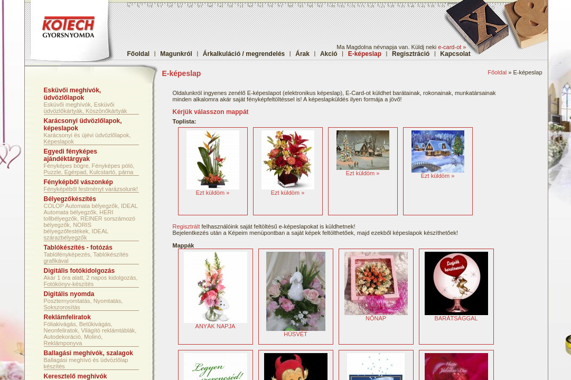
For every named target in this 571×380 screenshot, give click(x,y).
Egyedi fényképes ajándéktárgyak (70, 155)
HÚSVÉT (295, 331)
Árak (302, 54)
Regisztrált (186, 226)
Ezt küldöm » (213, 192)
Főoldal (138, 54)
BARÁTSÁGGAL (456, 315)
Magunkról (176, 54)
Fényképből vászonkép (78, 182)
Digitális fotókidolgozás (79, 270)
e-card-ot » (452, 47)
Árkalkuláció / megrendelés (244, 54)
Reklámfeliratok (67, 317)
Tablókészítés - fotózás (78, 247)
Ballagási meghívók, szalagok (88, 353)
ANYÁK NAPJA (215, 323)
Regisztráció (410, 54)
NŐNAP (376, 315)
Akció (329, 54)
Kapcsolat (455, 54)
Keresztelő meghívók (75, 376)
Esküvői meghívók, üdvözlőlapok (72, 94)
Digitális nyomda (69, 294)
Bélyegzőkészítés (70, 199)
